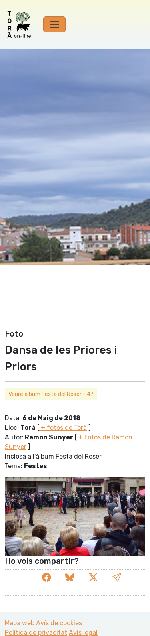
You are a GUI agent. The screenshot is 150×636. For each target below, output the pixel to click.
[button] (116, 577)
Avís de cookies (59, 623)
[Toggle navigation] (54, 24)
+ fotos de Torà (63, 427)
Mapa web (19, 623)
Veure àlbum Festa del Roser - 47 (51, 394)
